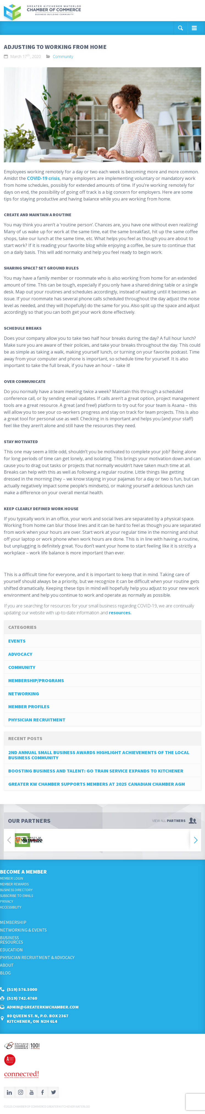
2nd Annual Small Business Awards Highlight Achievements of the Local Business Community (98, 755)
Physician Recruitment (36, 719)
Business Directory (16, 890)
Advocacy (20, 654)
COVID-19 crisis (43, 178)
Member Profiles (28, 706)
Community (63, 56)
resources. (120, 613)
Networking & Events (23, 930)
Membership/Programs (36, 680)
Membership (13, 922)
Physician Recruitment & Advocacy (37, 957)
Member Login (11, 878)
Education (11, 949)
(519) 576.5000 (22, 989)
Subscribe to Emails (16, 895)
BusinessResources (11, 940)
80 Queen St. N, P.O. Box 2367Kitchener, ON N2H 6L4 (37, 1018)
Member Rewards (14, 884)
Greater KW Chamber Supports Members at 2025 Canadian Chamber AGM (96, 784)
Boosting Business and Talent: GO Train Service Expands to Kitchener (95, 771)
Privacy (6, 901)
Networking (23, 693)
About (7, 965)
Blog (5, 973)
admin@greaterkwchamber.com (43, 1007)
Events (17, 641)
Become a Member (23, 871)
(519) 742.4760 (22, 998)
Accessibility (10, 907)
